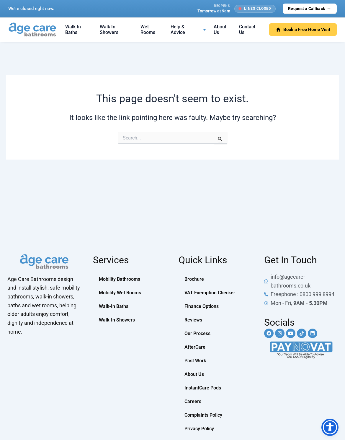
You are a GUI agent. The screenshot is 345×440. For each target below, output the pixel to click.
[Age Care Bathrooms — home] (32, 29)
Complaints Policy (203, 415)
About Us (220, 29)
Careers (192, 401)
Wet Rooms (147, 29)
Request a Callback (309, 8)
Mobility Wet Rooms (120, 293)
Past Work (195, 360)
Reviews (193, 320)
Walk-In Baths (113, 306)
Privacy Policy (199, 428)
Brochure (194, 279)
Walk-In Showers (117, 320)
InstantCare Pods (202, 388)
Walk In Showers (109, 29)
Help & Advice (178, 29)
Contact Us (247, 29)
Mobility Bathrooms (119, 279)
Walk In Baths (73, 29)
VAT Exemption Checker (209, 293)
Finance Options (201, 306)
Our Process (197, 333)
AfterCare (194, 347)
